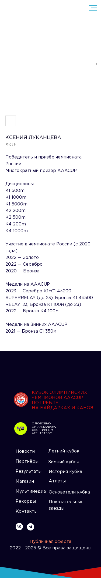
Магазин (25, 481)
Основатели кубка (69, 492)
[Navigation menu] (93, 8)
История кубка (65, 472)
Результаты (28, 471)
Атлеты (57, 481)
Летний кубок (63, 451)
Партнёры (27, 461)
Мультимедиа (31, 491)
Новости (25, 451)
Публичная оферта (50, 542)
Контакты (26, 511)
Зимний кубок (63, 462)
